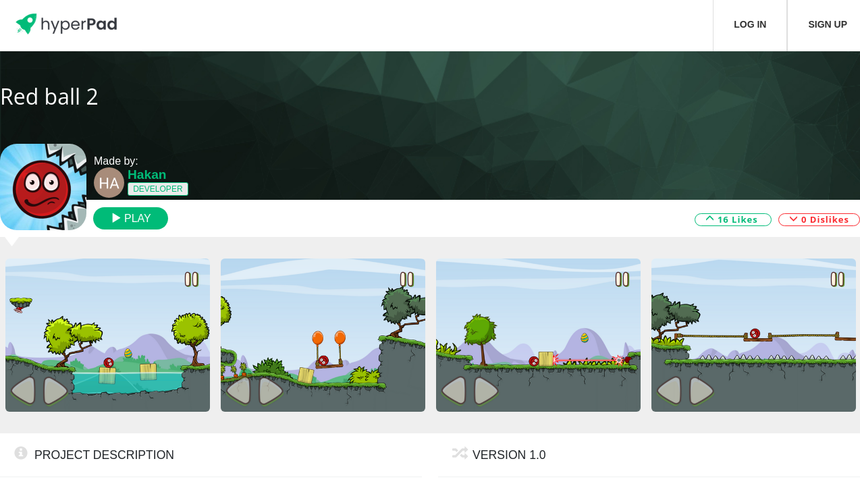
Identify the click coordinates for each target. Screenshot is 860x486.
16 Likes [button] (733, 219)
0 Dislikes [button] (819, 219)
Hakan (147, 174)
